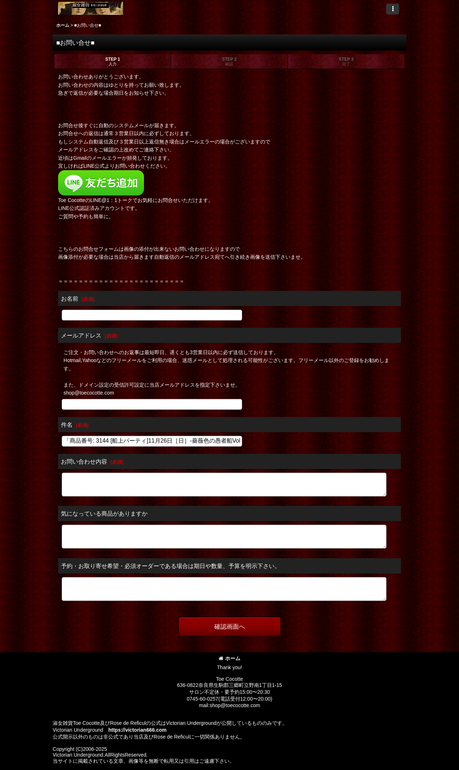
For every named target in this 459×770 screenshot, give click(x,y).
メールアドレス (81, 335)
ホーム (229, 658)
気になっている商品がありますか (104, 513)
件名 (67, 424)
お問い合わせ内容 (84, 461)
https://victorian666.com (137, 730)
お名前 (69, 298)
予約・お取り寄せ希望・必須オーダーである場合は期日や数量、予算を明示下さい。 (170, 566)
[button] (392, 9)
